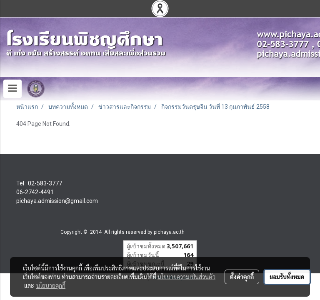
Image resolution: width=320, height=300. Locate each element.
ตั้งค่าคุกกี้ (242, 276)
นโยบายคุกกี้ (50, 285)
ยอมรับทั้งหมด (287, 276)
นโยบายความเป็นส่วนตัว (186, 276)
